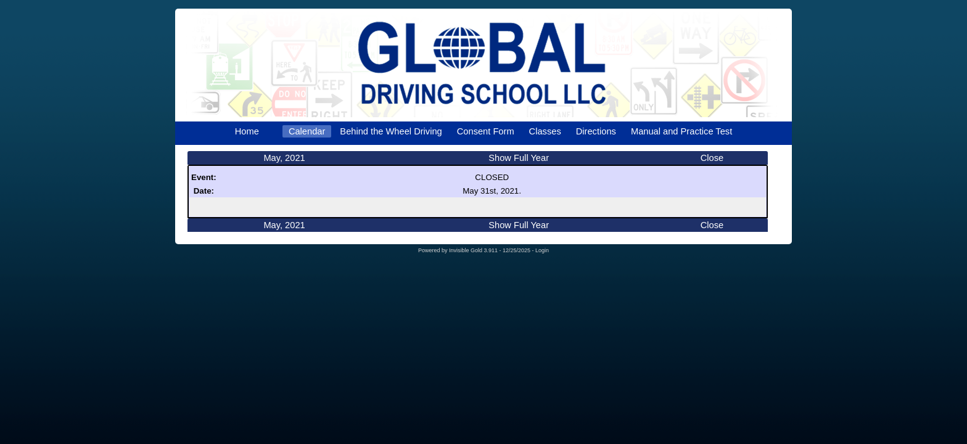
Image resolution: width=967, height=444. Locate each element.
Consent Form (485, 131)
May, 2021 (284, 158)
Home (247, 131)
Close (712, 158)
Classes (545, 131)
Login (542, 250)
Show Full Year (518, 158)
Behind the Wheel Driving (391, 131)
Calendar (307, 131)
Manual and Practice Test (681, 131)
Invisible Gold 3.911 (474, 250)
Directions (596, 131)
